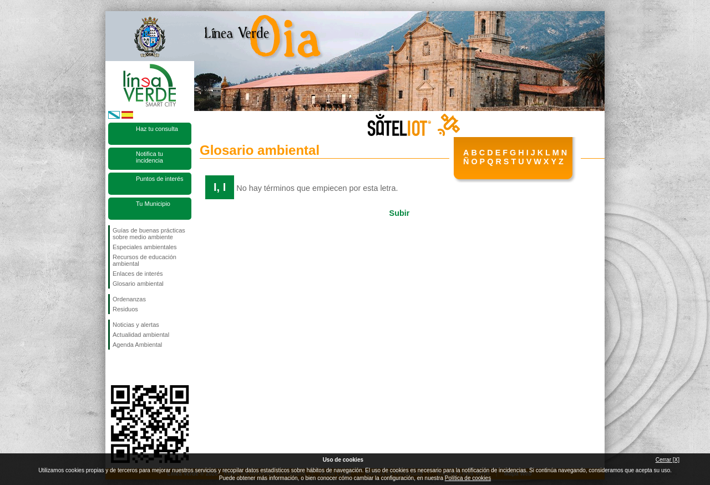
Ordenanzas (129, 299)
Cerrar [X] (667, 460)
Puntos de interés (160, 178)
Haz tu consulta (157, 128)
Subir (399, 213)
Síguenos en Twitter (133, 367)
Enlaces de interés (138, 273)
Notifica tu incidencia (149, 157)
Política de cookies (468, 478)
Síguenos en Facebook (114, 367)
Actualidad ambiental (141, 334)
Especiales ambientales (145, 247)
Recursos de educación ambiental (144, 260)
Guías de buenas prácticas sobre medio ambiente (149, 233)
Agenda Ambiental (137, 344)
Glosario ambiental (138, 283)
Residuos (125, 309)
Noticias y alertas (136, 324)
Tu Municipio (153, 203)
